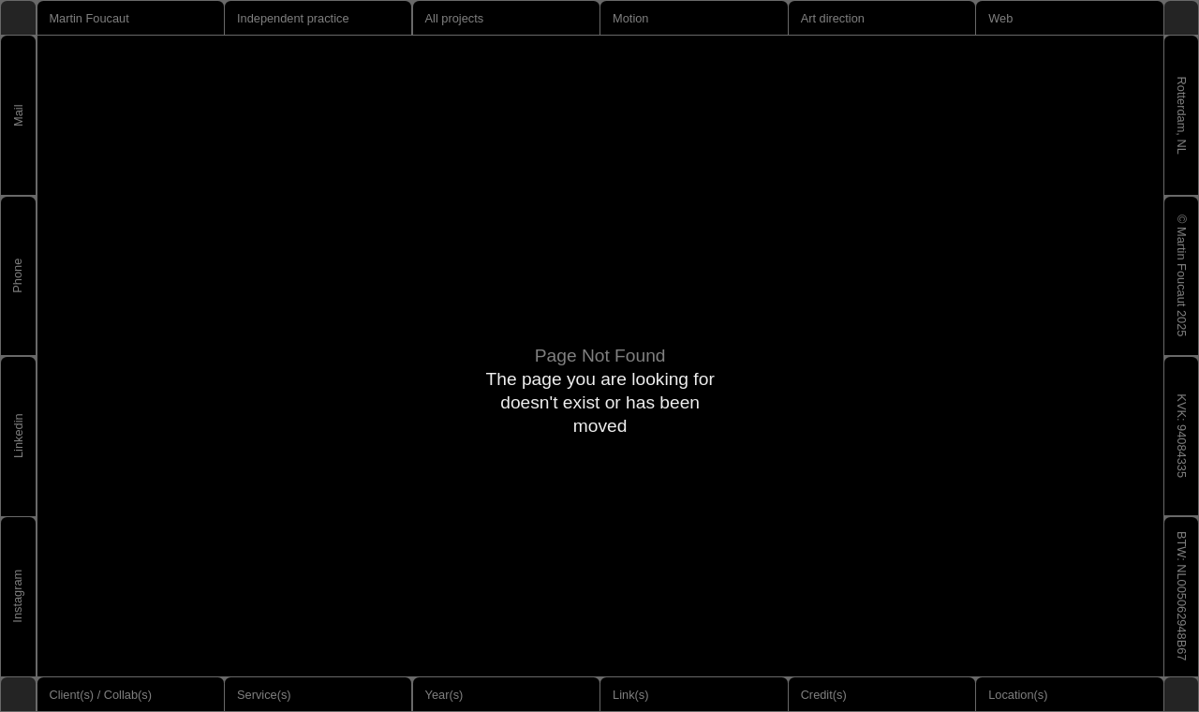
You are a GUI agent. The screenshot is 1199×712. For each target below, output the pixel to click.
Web (1000, 18)
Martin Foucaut (88, 18)
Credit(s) (824, 695)
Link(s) (630, 695)
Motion (630, 18)
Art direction (833, 18)
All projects (454, 18)
